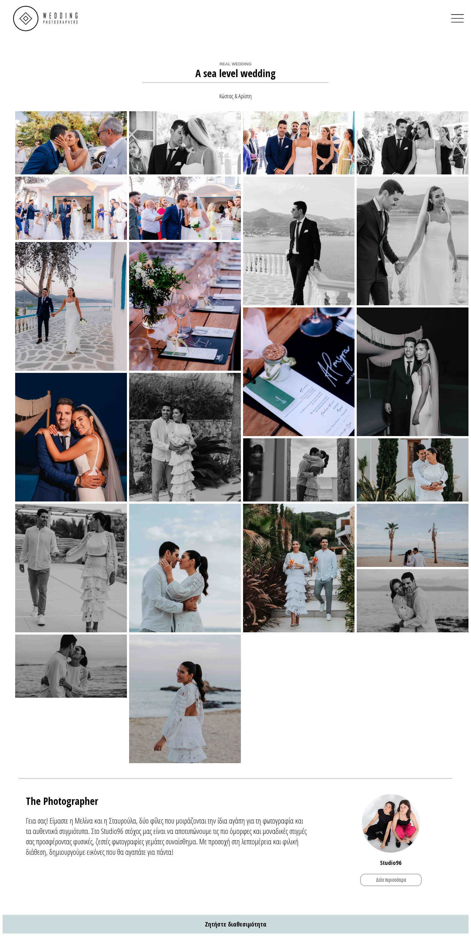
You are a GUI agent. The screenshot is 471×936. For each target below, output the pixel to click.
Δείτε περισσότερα (391, 879)
